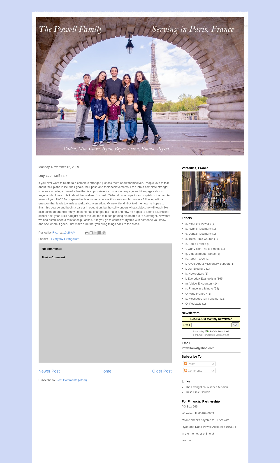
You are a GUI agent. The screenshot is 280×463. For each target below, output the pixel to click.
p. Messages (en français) (202, 298)
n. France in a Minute (199, 288)
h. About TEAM (195, 258)
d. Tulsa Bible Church (199, 239)
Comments (193, 370)
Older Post (162, 371)
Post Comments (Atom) (71, 380)
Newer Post (49, 371)
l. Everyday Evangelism (64, 239)
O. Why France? (196, 293)
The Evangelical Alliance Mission (206, 387)
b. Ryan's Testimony (198, 228)
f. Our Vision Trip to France (202, 248)
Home (105, 371)
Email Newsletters (206, 335)
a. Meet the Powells (198, 223)
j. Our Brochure (195, 268)
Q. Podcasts (193, 303)
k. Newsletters (194, 273)
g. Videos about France (200, 253)
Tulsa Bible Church (197, 392)
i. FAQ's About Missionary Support (207, 263)
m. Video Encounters (199, 283)
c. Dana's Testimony (198, 233)
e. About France (195, 243)
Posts (189, 364)
